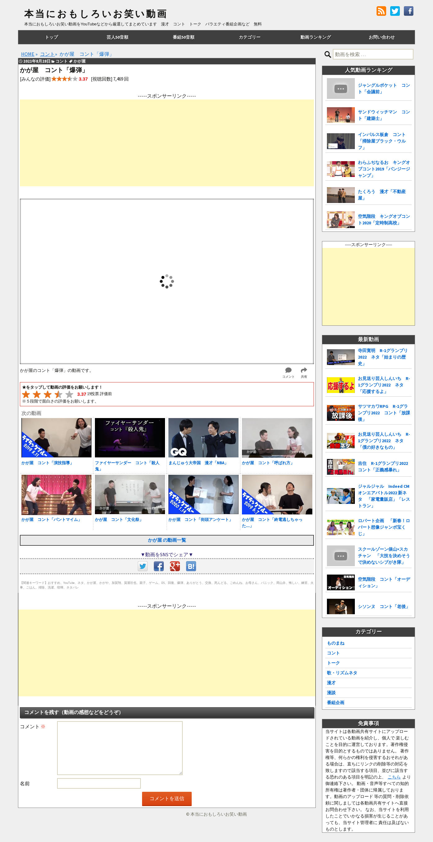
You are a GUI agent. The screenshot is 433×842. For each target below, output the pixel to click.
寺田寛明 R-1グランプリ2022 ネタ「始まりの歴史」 (383, 357)
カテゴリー (250, 37)
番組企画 (335, 702)
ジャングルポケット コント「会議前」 (384, 88)
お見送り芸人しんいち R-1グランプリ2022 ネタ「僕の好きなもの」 (384, 440)
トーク (333, 663)
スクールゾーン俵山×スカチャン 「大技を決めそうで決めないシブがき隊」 (384, 555)
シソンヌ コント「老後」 (384, 606)
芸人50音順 (117, 37)
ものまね (335, 643)
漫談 (331, 692)
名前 (25, 783)
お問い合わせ (382, 37)
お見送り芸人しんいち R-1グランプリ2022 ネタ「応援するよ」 (384, 385)
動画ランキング (316, 37)
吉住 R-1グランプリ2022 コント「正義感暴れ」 (385, 467)
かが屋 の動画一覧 (167, 540)
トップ (51, 37)
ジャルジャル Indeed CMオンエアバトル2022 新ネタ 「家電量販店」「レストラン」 (384, 496)
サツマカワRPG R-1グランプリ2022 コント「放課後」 (384, 412)
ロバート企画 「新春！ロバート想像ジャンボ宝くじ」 (384, 527)
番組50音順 (183, 37)
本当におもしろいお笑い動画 (96, 14)
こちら (394, 777)
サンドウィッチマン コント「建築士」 (384, 115)
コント (333, 653)
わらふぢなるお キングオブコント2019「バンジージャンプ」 (384, 169)
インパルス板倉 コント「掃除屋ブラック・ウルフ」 (382, 141)
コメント (33, 726)
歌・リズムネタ (342, 673)
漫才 (331, 683)
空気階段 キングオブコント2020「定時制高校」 (384, 220)
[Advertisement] (167, 142)
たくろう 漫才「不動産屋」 (382, 195)
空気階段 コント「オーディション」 (384, 582)
